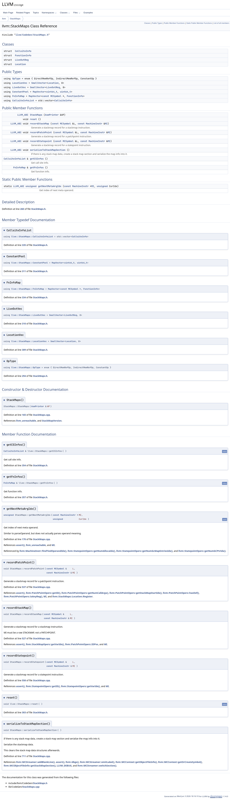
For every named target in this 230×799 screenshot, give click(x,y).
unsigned (30, 186)
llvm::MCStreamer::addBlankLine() (35, 762)
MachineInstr (94, 123)
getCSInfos (37, 158)
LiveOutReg (22, 59)
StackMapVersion (52, 420)
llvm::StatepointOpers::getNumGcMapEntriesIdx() (144, 550)
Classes (65, 12)
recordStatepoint (41, 141)
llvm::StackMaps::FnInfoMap (27, 289)
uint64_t (51, 91)
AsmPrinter (52, 114)
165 (24, 414)
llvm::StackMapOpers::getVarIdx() (45, 644)
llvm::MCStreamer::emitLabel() (97, 762)
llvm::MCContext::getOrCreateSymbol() (180, 762)
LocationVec (19, 82)
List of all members (221, 23)
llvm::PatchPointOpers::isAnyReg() (23, 596)
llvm (4, 18)
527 (24, 638)
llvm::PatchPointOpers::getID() (43, 592)
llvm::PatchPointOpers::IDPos (81, 644)
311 (24, 271)
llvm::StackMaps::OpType (25, 367)
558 (24, 680)
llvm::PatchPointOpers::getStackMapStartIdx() (135, 592)
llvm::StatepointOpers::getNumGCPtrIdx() (201, 550)
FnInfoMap (18, 96)
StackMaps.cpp (41, 414)
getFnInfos (37, 167)
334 (24, 297)
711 (24, 756)
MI (106, 123)
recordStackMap (39, 123)
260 (22, 208)
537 (24, 587)
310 (24, 323)
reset (33, 119)
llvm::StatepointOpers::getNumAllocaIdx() (91, 550)
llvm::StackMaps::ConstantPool (29, 262)
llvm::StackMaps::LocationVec (29, 341)
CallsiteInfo (23, 51)
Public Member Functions (174, 23)
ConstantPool (20, 91)
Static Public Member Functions (199, 23)
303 (24, 712)
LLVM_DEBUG (64, 765)
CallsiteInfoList (23, 100)
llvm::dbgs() (72, 762)
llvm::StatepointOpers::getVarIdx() (80, 686)
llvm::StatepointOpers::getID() (43, 686)
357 (24, 497)
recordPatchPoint (41, 132)
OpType (16, 78)
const (45, 96)
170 (24, 539)
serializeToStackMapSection (47, 149)
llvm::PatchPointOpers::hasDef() (181, 592)
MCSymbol (55, 96)
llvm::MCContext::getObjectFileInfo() (136, 762)
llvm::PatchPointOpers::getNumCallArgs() (85, 592)
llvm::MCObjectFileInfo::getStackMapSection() (30, 765)
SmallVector (38, 82)
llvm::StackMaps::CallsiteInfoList (32, 236)
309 (24, 349)
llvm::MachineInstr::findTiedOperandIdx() (42, 550)
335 (24, 245)
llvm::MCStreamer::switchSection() (96, 765)
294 (24, 375)
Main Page (8, 12)
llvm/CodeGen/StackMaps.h (32, 34)
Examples (88, 12)
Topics (36, 12)
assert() (20, 545)
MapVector (39, 91)
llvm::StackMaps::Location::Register (72, 596)
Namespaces (49, 12)
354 (24, 465)
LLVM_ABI (22, 114)
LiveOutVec (19, 87)
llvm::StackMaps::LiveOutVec (28, 315)
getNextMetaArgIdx (49, 186)
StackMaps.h (38, 208)
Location (20, 64)
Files (76, 12)
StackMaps (15, 18)
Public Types (157, 23)
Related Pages (23, 12)
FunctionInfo (23, 55)
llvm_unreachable (26, 420)
